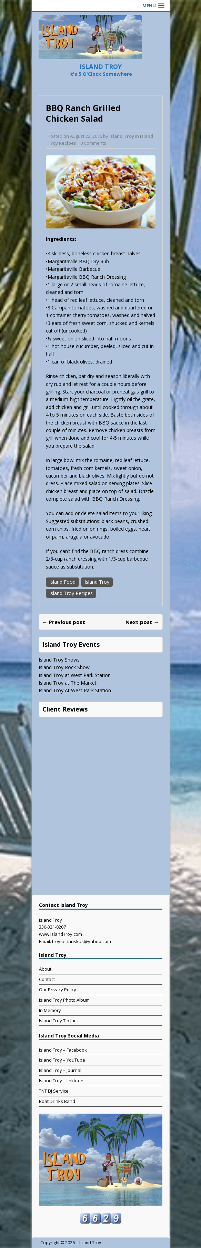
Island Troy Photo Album (64, 1000)
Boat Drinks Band (57, 1101)
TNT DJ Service (54, 1091)
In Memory (50, 1010)
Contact (47, 979)
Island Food (62, 582)
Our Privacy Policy (57, 989)
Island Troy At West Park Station (75, 690)
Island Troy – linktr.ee (61, 1080)
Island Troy (121, 136)
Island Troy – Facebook (63, 1050)
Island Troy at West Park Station (75, 675)
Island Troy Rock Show (64, 667)
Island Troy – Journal (60, 1070)
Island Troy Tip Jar (57, 1020)
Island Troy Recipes (71, 593)
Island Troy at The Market (68, 682)
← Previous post (63, 621)
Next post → (142, 621)
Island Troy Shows (59, 659)
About (45, 969)
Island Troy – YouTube (62, 1060)
